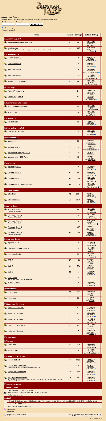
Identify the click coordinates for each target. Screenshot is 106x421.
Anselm (92, 257)
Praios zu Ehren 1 (15, 233)
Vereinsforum (13, 48)
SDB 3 (10, 272)
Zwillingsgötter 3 (14, 173)
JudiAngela (91, 115)
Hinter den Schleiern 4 (17, 325)
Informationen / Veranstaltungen (20, 42)
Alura (91, 93)
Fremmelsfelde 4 (14, 64)
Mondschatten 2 (14, 147)
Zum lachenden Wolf (16, 131)
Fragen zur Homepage (17, 372)
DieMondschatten (92, 149)
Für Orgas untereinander (17, 378)
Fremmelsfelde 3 (14, 69)
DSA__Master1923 (92, 72)
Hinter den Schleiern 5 (17, 331)
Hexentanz (12, 298)
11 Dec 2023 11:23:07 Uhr (76, 401)
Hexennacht (12, 292)
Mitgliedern (20, 401)
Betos (92, 169)
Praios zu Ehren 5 (15, 221)
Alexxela (92, 60)
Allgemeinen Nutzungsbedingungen (85, 416)
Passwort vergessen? (8, 30)
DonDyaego (92, 144)
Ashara (92, 134)
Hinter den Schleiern (16, 308)
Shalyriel (92, 218)
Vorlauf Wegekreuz (15, 97)
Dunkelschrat (92, 99)
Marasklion (92, 78)
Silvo (91, 268)
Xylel (91, 251)
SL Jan (92, 51)
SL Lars (92, 175)
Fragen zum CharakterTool (18, 366)
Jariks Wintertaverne (16, 91)
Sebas (92, 202)
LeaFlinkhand (92, 109)
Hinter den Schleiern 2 (17, 313)
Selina (92, 66)
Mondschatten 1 (14, 141)
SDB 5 (10, 260)
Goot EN (92, 362)
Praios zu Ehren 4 (15, 215)
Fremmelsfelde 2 (14, 75)
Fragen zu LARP (14, 360)
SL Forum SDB (14, 282)
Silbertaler (12, 194)
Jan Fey (23, 414)
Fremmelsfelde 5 (14, 58)
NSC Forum (12, 112)
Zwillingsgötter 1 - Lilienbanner (20, 184)
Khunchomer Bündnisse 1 (18, 106)
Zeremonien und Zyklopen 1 (19, 153)
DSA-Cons (12, 344)
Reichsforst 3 (13, 122)
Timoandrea (92, 84)
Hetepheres (92, 160)
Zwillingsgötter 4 (14, 167)
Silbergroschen (14, 200)
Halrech (91, 230)
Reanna (91, 45)
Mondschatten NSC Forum (18, 157)
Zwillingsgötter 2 (14, 178)
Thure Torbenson (92, 187)
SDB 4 (10, 266)
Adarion (91, 124)
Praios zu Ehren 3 (15, 209)
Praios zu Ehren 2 (15, 227)
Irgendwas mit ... (14, 242)
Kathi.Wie (28, 406)
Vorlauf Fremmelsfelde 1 (17, 81)
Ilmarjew (91, 235)
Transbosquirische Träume (18, 248)
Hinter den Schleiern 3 (17, 319)
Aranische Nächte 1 (15, 254)
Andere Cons (13, 350)
